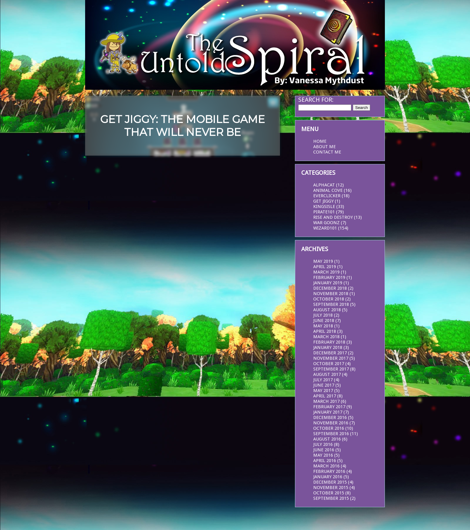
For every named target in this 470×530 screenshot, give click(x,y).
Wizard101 (325, 228)
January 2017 (327, 412)
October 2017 (328, 363)
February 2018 (329, 342)
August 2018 (327, 309)
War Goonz (326, 222)
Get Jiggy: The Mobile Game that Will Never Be (182, 126)
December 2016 (330, 417)
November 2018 (330, 293)
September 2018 (331, 304)
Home (319, 141)
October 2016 (328, 428)
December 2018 (330, 288)
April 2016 (324, 460)
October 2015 (328, 493)
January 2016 (327, 476)
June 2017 (323, 385)
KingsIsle (324, 206)
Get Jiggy (323, 201)
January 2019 (327, 282)
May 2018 (323, 326)
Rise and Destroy (333, 217)
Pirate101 (324, 212)
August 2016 (327, 439)
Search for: (316, 99)
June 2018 (323, 320)
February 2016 (329, 471)
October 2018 (328, 299)
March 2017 (326, 401)
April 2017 (324, 396)
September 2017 (331, 369)
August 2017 (327, 374)
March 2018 (326, 336)
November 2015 (330, 487)
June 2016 (323, 449)
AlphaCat (324, 185)
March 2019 (326, 272)
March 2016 (326, 466)
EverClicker (327, 195)
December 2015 (330, 482)
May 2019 (323, 261)
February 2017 (329, 406)
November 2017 (330, 358)
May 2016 (323, 455)
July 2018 (323, 315)
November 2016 (330, 423)
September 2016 (331, 433)
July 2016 (323, 444)
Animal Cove (328, 190)
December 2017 (330, 353)
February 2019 (329, 277)
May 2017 (323, 390)
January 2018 (327, 347)
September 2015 (331, 498)
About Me (324, 146)
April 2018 (324, 331)
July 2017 (323, 379)
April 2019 (324, 266)
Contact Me (327, 152)
